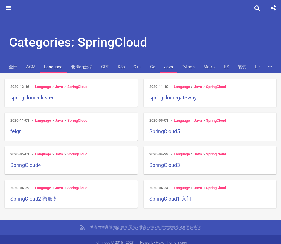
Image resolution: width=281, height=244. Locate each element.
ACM (31, 66)
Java (168, 66)
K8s (121, 66)
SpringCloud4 (25, 165)
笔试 (242, 66)
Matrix (209, 66)
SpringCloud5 (164, 131)
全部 (13, 66)
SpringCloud (77, 87)
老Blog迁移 (82, 66)
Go (153, 66)
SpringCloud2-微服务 (34, 199)
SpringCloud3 (164, 165)
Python (188, 66)
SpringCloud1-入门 (170, 199)
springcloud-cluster (32, 98)
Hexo (160, 240)
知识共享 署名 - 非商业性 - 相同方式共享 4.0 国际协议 (157, 225)
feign (16, 131)
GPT (105, 66)
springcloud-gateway (173, 98)
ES (226, 66)
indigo (182, 240)
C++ (137, 66)
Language (53, 66)
